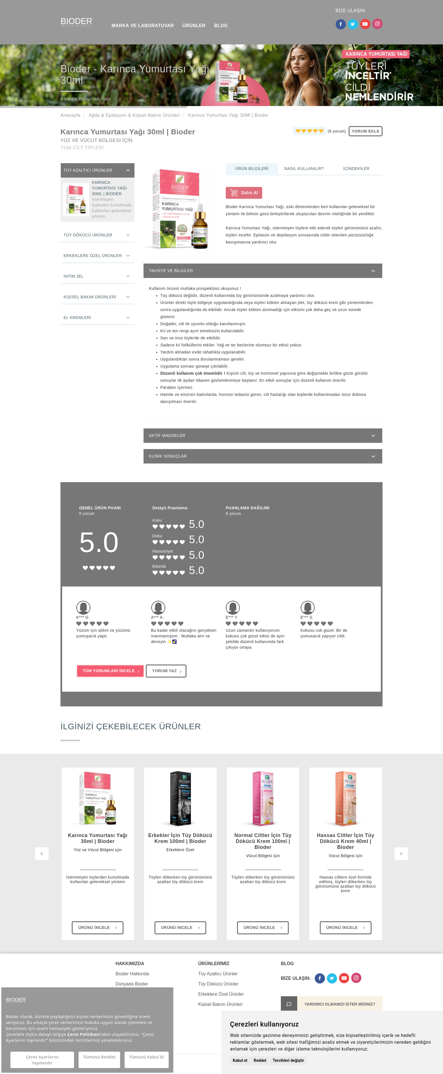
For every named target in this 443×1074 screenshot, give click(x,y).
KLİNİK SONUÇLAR (168, 456)
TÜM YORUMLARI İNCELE (111, 671)
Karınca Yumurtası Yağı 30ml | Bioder (97, 846)
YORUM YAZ (166, 671)
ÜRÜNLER (194, 25)
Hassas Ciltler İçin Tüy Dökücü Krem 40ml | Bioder (345, 849)
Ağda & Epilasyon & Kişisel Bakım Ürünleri (134, 115)
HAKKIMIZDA (130, 963)
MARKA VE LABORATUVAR (143, 25)
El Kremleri (77, 317)
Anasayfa (70, 115)
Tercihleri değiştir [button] (288, 1060)
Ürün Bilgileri (251, 168)
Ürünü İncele (98, 927)
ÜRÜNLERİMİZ (213, 963)
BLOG (221, 25)
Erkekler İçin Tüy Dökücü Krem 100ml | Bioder (180, 846)
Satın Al (244, 193)
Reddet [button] (260, 1060)
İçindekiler (356, 168)
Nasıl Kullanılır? (304, 168)
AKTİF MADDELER (167, 435)
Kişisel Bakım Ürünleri (90, 297)
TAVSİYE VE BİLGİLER (171, 270)
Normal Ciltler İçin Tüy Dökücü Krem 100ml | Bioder (263, 849)
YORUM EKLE (365, 131)
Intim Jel (74, 276)
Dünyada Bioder (132, 984)
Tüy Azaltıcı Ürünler (88, 170)
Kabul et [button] (240, 1060)
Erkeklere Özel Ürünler (93, 255)
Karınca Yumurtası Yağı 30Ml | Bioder (227, 115)
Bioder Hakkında (132, 973)
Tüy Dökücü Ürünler (88, 235)
